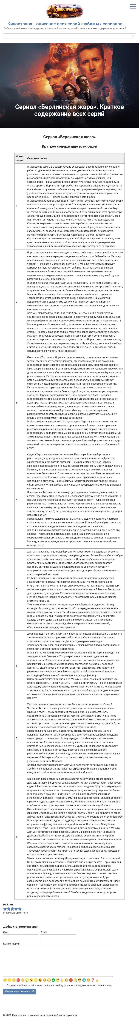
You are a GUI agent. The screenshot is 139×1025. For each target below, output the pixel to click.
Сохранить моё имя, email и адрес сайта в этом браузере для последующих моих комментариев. (59, 985)
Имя (5, 932)
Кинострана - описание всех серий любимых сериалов (64, 23)
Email (44, 932)
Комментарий (11, 943)
